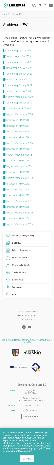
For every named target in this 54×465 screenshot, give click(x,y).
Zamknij (27, 459)
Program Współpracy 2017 (19, 131)
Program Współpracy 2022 (17, 73)
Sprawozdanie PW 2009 (17, 218)
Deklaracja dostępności (27, 315)
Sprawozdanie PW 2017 (17, 125)
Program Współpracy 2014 (19, 166)
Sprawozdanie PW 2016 (17, 137)
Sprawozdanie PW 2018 (17, 120)
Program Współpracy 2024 (17, 50)
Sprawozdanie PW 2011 (17, 195)
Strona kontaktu (31, 417)
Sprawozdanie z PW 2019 (18, 108)
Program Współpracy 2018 (19, 114)
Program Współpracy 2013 (19, 178)
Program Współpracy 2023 (17, 62)
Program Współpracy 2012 (19, 189)
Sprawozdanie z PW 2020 (18, 91)
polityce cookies (24, 451)
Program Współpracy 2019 (19, 102)
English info (27, 319)
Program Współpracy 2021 (18, 85)
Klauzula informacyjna (27, 311)
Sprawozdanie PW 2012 (17, 183)
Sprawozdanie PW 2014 (17, 160)
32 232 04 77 (32, 405)
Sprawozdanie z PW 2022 (17, 67)
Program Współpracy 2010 (19, 212)
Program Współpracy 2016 (19, 143)
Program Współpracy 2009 (19, 224)
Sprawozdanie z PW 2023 (17, 56)
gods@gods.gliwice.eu (32, 410)
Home (4, 14)
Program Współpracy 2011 (19, 201)
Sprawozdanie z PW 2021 (17, 79)
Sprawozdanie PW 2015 (17, 149)
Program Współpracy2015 (18, 154)
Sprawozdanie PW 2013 (17, 172)
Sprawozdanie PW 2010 (17, 207)
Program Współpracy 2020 (19, 97)
